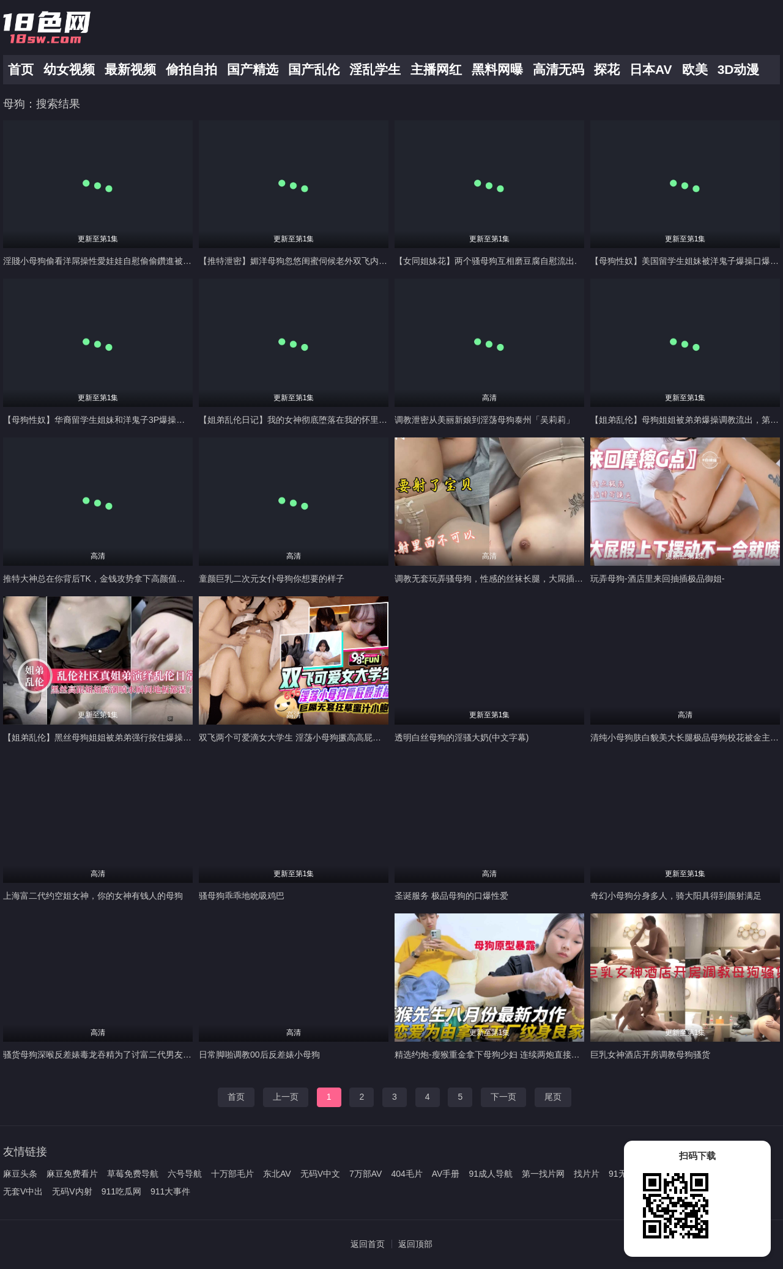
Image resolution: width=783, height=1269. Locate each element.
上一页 (286, 1097)
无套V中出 (23, 1191)
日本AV (650, 69)
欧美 (695, 69)
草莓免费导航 (132, 1174)
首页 (21, 69)
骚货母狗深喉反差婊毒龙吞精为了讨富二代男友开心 (101, 1054)
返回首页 (368, 1244)
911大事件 (170, 1191)
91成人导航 (491, 1174)
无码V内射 (72, 1191)
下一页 (503, 1097)
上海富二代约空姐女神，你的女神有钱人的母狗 (93, 896)
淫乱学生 (375, 69)
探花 (607, 69)
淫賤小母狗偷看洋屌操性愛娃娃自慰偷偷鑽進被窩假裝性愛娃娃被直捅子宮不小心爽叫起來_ (177, 261)
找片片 (586, 1174)
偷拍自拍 (191, 69)
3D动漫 (739, 69)
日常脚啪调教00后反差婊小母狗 (259, 1054)
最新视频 (130, 69)
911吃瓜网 (121, 1191)
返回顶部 (415, 1244)
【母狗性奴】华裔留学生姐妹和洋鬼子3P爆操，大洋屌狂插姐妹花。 (132, 420)
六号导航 (185, 1174)
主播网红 (436, 69)
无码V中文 (320, 1174)
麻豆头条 (20, 1174)
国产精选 (252, 69)
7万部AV (365, 1174)
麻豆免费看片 (72, 1174)
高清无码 (558, 69)
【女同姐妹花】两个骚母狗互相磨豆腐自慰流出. (486, 261)
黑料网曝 (497, 69)
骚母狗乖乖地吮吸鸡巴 (241, 896)
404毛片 (406, 1174)
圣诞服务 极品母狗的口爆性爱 (451, 896)
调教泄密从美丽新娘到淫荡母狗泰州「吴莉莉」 (484, 420)
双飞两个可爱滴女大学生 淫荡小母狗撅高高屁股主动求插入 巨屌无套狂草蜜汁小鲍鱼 (360, 737)
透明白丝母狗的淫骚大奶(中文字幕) (462, 737)
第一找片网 (543, 1174)
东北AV (277, 1174)
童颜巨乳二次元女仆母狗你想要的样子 (271, 578)
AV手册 (446, 1174)
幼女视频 (69, 69)
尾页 (553, 1097)
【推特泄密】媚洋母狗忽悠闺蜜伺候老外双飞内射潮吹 (301, 261)
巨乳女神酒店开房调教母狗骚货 (650, 1054)
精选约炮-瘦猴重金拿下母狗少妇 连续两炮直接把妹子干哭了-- (511, 1054)
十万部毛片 (232, 1174)
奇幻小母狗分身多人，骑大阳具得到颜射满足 (676, 896)
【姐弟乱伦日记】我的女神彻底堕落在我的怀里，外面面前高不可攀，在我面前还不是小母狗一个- (384, 420)
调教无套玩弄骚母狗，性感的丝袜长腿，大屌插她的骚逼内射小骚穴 (523, 578)
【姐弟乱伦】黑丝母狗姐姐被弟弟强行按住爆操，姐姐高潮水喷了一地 (136, 737)
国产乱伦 (314, 69)
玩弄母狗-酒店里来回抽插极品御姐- (657, 578)
